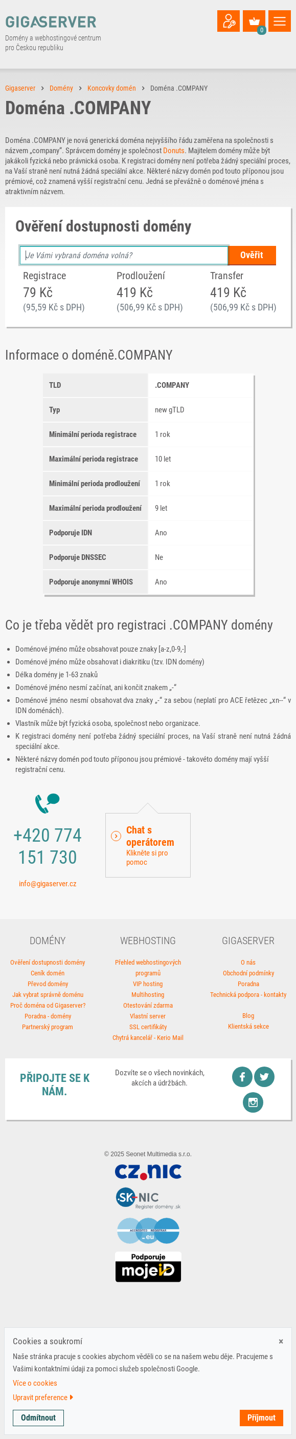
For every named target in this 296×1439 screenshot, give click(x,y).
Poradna (248, 984)
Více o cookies (35, 1383)
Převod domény (48, 984)
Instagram (253, 1102)
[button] (148, 845)
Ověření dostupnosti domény (47, 962)
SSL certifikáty (148, 1027)
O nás (248, 962)
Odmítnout (38, 1418)
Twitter (264, 1077)
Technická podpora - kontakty (248, 994)
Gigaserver (20, 88)
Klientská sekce (248, 1026)
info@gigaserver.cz (48, 883)
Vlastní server (148, 1016)
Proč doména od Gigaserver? (47, 1005)
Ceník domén (47, 973)
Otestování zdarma (148, 1005)
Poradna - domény (48, 1016)
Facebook (242, 1077)
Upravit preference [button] (43, 1397)
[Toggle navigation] (279, 21)
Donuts (174, 150)
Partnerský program (47, 1027)
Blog (248, 1015)
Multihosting (147, 994)
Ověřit (251, 254)
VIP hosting (148, 984)
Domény (61, 88)
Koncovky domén (111, 88)
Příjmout (261, 1418)
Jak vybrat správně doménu (47, 994)
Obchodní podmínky (248, 973)
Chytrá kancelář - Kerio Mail (148, 1037)
